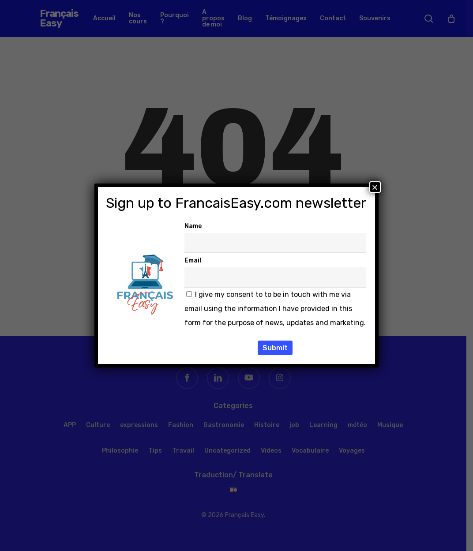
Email (192, 260)
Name (193, 226)
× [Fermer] (375, 187)
